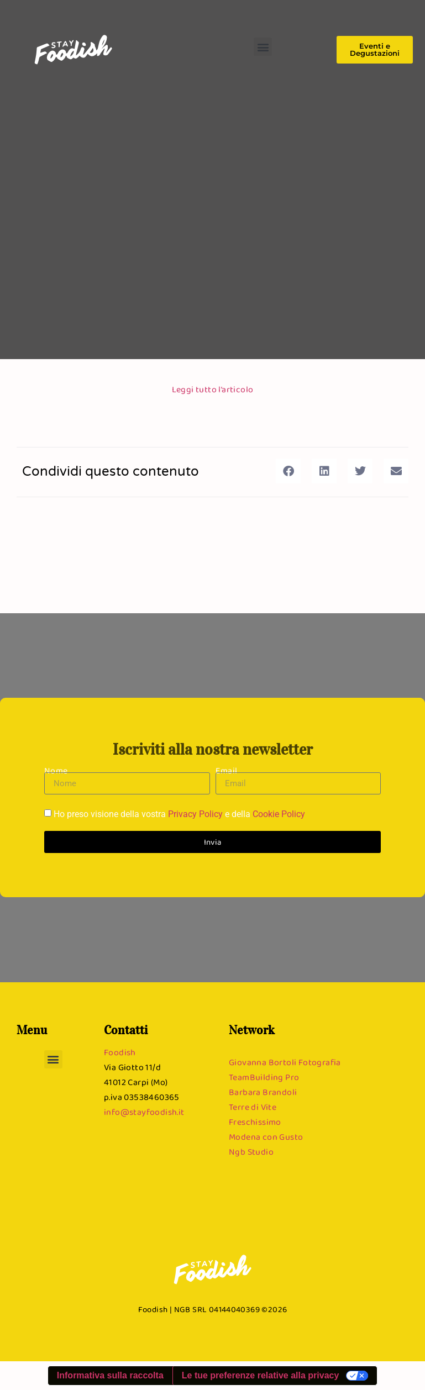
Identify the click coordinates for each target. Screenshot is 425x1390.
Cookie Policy (279, 814)
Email (227, 770)
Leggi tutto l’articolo (213, 389)
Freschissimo (255, 1121)
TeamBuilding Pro (264, 1077)
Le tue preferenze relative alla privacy (260, 1375)
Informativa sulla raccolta (110, 1375)
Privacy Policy (195, 814)
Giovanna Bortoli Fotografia (285, 1062)
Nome (56, 770)
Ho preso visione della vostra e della (179, 814)
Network (252, 1030)
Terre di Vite (252, 1107)
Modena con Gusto (266, 1136)
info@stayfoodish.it (144, 1111)
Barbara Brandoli (263, 1092)
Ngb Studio (251, 1151)
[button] (263, 47)
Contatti (126, 1030)
